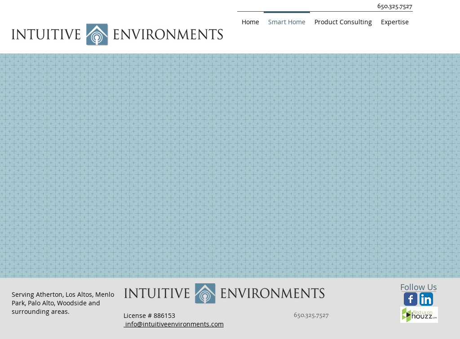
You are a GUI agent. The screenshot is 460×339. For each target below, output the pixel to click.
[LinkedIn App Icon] (426, 299)
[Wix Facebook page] (410, 299)
